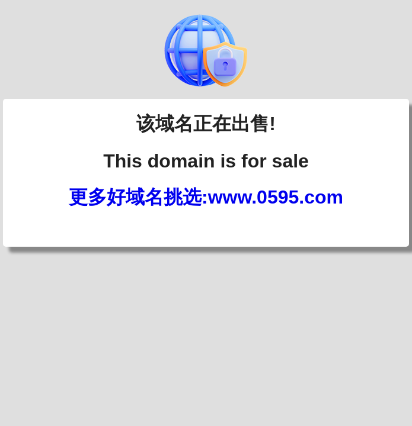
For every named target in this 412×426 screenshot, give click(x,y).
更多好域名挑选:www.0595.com (206, 197)
